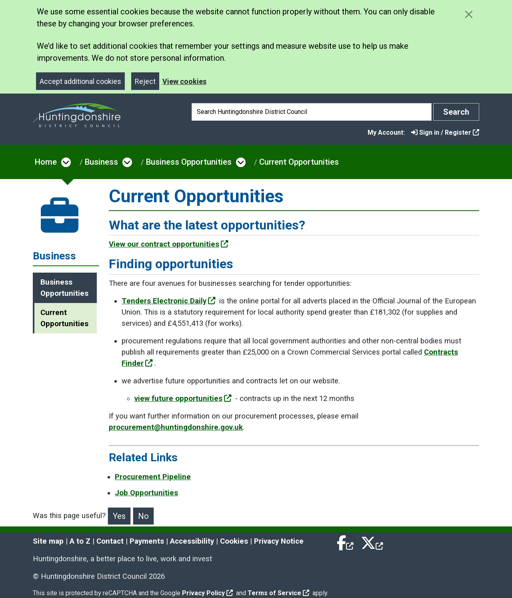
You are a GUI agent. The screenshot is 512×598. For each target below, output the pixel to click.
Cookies (234, 541)
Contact (110, 541)
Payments (147, 541)
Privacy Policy (207, 593)
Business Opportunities (189, 162)
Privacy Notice (279, 541)
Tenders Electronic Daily (169, 301)
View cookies (184, 81)
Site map (48, 541)
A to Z (80, 541)
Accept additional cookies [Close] (80, 81)
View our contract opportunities (168, 244)
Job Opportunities (146, 492)
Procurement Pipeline (153, 476)
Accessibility (192, 541)
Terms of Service (278, 593)
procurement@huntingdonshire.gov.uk (176, 427)
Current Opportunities (299, 162)
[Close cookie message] (468, 14)
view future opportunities (183, 398)
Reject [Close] (145, 81)
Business (101, 162)
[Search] (312, 112)
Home (46, 162)
